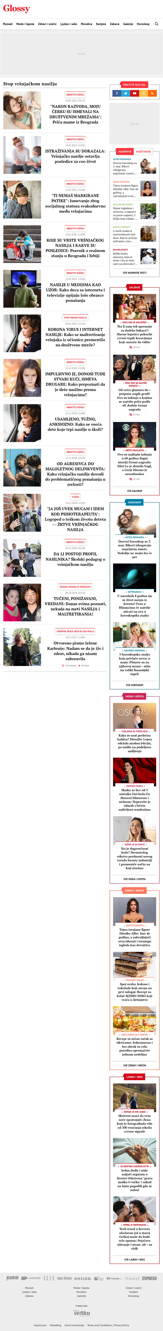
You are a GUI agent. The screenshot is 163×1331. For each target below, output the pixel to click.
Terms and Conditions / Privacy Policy (108, 1325)
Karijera (101, 24)
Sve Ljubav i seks (134, 1259)
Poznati (8, 24)
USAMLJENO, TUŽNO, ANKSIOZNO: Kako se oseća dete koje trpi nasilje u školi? (75, 424)
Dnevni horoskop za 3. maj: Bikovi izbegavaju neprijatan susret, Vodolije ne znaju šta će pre (125, 168)
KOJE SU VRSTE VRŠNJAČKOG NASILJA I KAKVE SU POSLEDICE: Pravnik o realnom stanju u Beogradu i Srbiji (75, 248)
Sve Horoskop (134, 685)
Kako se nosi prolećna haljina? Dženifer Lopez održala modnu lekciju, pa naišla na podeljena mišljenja (134, 743)
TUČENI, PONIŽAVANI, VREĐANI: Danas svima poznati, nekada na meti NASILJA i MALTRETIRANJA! (75, 606)
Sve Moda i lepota (135, 879)
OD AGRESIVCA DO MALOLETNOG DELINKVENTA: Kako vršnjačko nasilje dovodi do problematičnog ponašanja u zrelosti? (75, 474)
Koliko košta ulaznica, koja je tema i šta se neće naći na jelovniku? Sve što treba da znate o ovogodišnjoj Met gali (125, 259)
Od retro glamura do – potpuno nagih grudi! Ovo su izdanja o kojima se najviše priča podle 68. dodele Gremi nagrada (134, 399)
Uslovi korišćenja (74, 1325)
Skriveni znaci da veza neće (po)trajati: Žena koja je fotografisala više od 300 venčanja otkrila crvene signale (134, 1123)
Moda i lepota (25, 24)
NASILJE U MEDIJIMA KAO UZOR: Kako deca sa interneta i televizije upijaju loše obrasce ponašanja (75, 292)
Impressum (40, 1325)
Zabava (114, 24)
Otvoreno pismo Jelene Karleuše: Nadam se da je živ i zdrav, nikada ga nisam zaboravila (75, 650)
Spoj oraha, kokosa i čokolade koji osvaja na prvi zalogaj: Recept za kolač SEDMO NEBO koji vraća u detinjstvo (134, 992)
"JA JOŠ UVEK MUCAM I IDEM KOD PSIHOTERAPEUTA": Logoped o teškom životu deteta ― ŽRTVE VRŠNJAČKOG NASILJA (75, 519)
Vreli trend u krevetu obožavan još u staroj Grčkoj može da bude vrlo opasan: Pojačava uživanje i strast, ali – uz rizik (134, 1238)
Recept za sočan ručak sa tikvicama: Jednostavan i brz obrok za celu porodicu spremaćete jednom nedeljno (135, 1046)
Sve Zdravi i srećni (134, 1065)
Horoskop (143, 24)
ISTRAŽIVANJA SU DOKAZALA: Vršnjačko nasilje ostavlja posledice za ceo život (75, 156)
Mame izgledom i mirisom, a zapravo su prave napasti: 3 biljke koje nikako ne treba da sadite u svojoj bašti (125, 213)
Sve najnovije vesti (134, 272)
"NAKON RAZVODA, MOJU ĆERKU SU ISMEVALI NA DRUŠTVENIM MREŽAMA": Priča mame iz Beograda (75, 114)
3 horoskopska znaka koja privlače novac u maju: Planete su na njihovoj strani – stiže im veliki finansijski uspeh (134, 664)
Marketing (55, 1325)
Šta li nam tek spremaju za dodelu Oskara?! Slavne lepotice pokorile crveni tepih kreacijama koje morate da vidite (134, 334)
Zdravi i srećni (47, 24)
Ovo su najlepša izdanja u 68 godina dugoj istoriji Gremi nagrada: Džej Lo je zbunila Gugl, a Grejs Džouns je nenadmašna (134, 464)
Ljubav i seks (68, 24)
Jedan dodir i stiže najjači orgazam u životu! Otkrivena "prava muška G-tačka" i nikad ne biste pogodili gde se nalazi (134, 1180)
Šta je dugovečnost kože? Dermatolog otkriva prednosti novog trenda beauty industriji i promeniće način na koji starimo (134, 858)
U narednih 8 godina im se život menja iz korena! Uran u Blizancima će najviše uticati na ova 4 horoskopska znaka (134, 605)
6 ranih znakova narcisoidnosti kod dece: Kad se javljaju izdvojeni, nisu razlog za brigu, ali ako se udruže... (125, 236)
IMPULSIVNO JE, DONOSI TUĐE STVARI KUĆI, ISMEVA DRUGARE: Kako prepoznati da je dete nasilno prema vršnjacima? (75, 384)
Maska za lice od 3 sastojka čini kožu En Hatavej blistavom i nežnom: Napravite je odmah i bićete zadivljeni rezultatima (135, 800)
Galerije (128, 24)
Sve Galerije (134, 490)
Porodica (86, 24)
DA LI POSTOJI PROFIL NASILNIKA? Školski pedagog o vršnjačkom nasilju (75, 559)
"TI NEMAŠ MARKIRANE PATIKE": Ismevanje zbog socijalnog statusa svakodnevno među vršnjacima (75, 203)
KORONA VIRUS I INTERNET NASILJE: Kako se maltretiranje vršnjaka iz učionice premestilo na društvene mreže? (75, 337)
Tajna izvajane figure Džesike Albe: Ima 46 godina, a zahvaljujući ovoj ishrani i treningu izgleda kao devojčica (125, 191)
